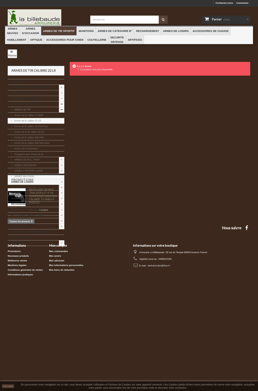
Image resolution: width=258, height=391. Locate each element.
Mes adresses (56, 354)
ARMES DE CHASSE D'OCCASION (30, 87)
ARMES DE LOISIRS (22, 182)
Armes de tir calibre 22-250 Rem (30, 126)
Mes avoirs (55, 349)
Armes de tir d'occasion (25, 148)
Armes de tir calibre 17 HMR (28, 115)
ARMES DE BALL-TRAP (26, 159)
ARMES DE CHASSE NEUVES (27, 93)
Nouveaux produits (18, 349)
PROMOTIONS (19, 81)
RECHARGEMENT (21, 204)
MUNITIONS (17, 198)
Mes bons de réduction (62, 363)
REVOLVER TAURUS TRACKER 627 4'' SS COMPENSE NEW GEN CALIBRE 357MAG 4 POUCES (43, 273)
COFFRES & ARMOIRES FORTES (29, 232)
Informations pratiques (20, 368)
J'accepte (8, 386)
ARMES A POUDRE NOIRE (28, 170)
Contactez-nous (224, 3)
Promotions (22, 257)
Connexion (242, 3)
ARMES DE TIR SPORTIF (25, 104)
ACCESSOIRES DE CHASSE (26, 209)
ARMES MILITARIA (23, 176)
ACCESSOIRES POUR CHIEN (27, 215)
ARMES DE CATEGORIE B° (26, 98)
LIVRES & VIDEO (20, 237)
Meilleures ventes (17, 354)
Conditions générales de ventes (25, 363)
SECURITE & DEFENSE (24, 187)
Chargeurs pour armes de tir (28, 154)
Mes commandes (58, 345)
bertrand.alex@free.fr (159, 359)
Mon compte (58, 339)
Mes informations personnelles (66, 359)
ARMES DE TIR (22, 109)
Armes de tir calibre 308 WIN (28, 137)
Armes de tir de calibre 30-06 (28, 132)
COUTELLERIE (19, 226)
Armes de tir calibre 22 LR (27, 120)
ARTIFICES (17, 243)
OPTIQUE (16, 193)
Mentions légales (17, 359)
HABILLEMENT (19, 220)
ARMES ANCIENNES (25, 165)
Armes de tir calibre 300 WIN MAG (31, 143)
